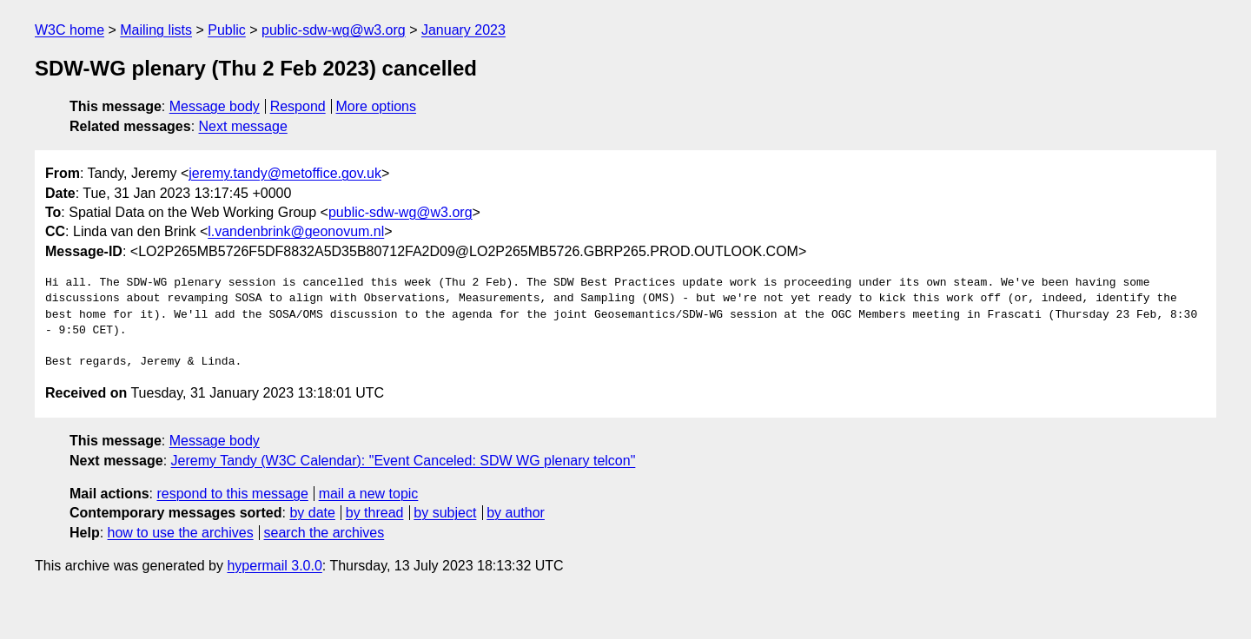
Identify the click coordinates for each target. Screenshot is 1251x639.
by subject (445, 512)
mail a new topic (369, 493)
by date (311, 512)
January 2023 (463, 30)
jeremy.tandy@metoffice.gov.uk (285, 173)
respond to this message (232, 493)
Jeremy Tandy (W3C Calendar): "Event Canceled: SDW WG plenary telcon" (403, 460)
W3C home (69, 30)
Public (227, 30)
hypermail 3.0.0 (274, 565)
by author (515, 512)
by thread (375, 512)
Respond (298, 106)
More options (376, 106)
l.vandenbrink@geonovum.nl (296, 231)
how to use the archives (181, 532)
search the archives (324, 532)
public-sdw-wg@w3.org (333, 30)
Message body (214, 106)
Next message (243, 126)
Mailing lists (156, 30)
